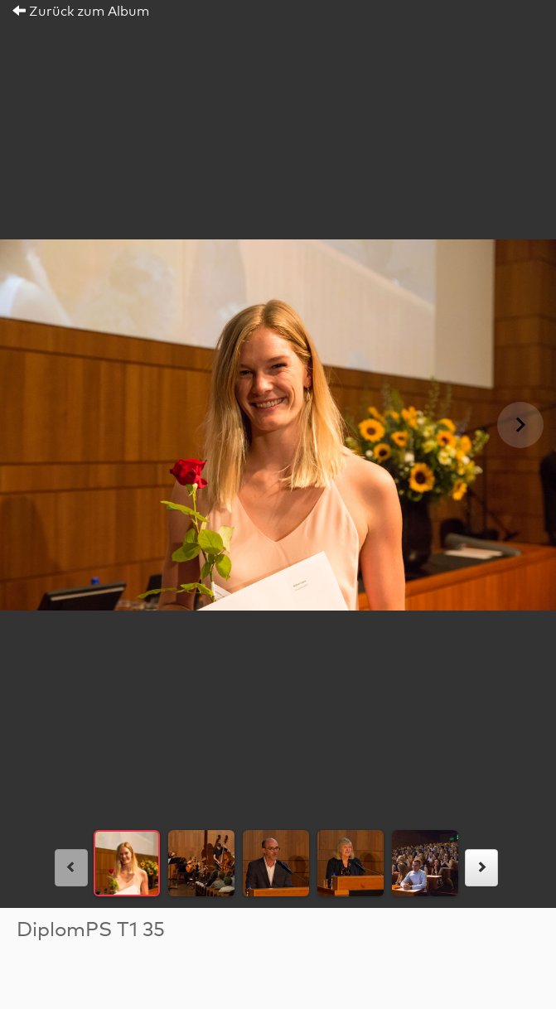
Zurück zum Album (80, 11)
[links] (71, 867)
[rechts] (481, 867)
